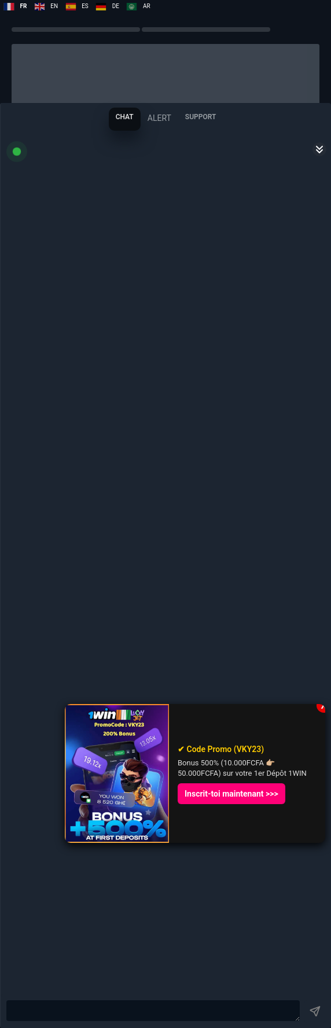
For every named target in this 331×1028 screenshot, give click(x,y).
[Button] (314, 1011)
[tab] (125, 119)
